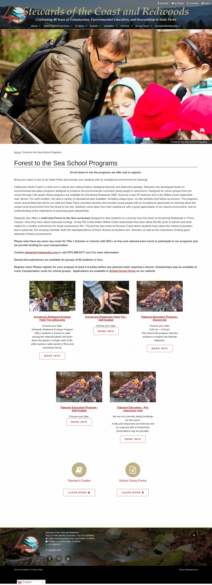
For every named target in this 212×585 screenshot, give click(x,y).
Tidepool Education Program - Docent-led (160, 320)
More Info (52, 357)
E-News (179, 3)
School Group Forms (122, 272)
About (36, 26)
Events (95, 26)
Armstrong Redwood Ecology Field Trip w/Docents (52, 320)
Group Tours (144, 26)
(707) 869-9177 (54, 546)
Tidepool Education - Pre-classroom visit (133, 410)
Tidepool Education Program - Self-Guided (79, 410)
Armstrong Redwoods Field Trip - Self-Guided (106, 320)
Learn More (79, 494)
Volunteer (111, 26)
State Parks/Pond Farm (58, 26)
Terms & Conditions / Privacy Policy (28, 571)
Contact (194, 3)
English (24, 582)
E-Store (81, 26)
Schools (126, 26)
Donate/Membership (168, 26)
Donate (164, 3)
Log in (206, 3)
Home (17, 153)
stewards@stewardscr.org (41, 253)
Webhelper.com (191, 571)
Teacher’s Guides (79, 482)
